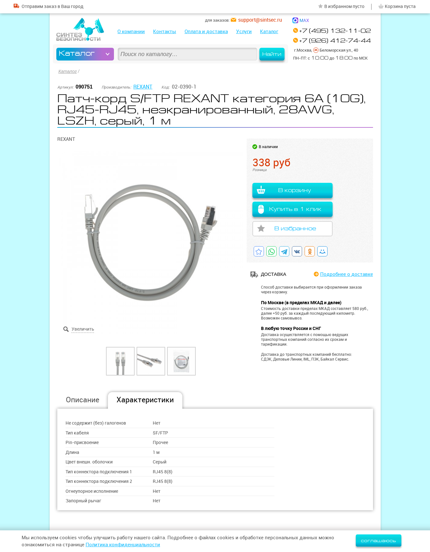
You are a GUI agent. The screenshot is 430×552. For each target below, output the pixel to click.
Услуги (244, 31)
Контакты (164, 31)
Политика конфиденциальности (123, 544)
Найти (271, 54)
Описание (82, 399)
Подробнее (346, 274)
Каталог (269, 31)
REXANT (142, 86)
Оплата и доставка (206, 31)
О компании (131, 31)
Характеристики (145, 399)
